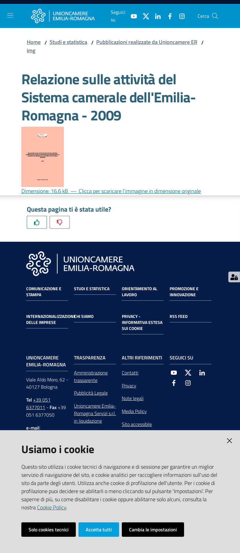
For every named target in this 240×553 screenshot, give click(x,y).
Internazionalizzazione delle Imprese (51, 319)
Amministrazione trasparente (91, 376)
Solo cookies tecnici (49, 529)
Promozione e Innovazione (184, 292)
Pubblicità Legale (91, 392)
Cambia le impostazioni (153, 529)
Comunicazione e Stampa (43, 292)
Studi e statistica (68, 42)
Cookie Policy (51, 507)
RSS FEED (179, 316)
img (31, 50)
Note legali (132, 398)
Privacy (129, 385)
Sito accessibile (137, 424)
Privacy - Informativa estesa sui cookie (142, 322)
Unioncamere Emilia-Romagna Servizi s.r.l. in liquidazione (95, 413)
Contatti (130, 372)
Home (34, 42)
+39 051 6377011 (38, 403)
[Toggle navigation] (10, 15)
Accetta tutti (99, 529)
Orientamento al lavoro (139, 292)
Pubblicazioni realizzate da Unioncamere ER (146, 42)
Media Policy (134, 411)
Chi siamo (84, 316)
